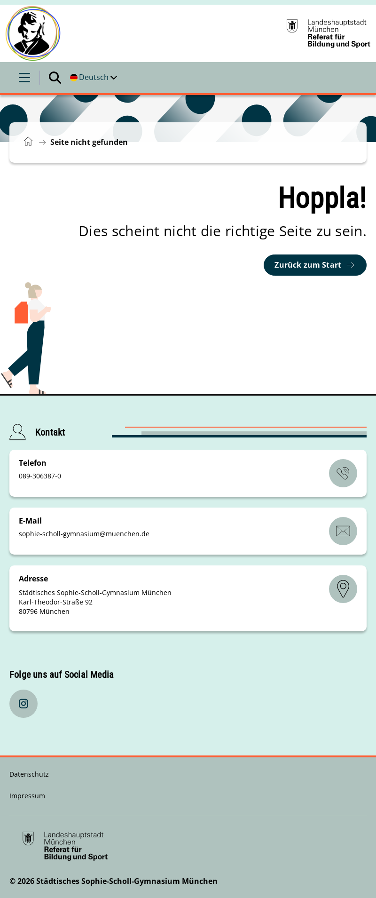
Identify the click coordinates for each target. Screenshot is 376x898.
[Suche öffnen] (55, 77)
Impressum (27, 795)
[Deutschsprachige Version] (94, 78)
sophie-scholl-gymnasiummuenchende (84, 533)
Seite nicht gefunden (89, 142)
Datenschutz (29, 774)
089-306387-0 (40, 475)
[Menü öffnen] (24, 77)
